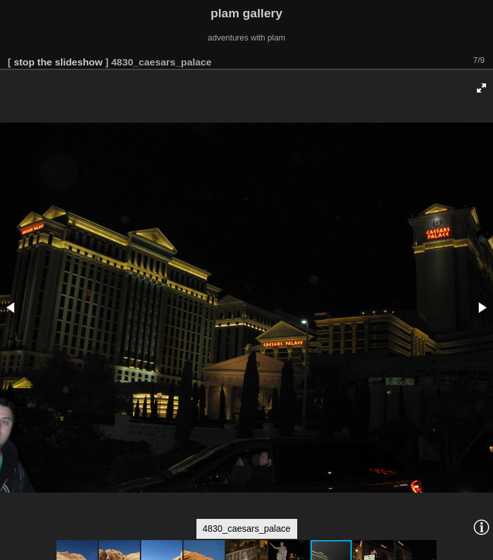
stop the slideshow (57, 62)
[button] (481, 88)
